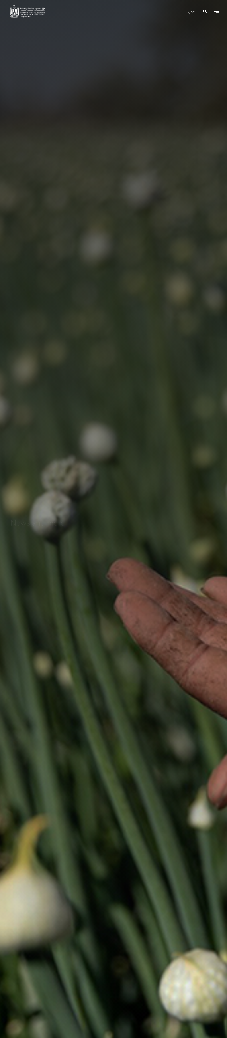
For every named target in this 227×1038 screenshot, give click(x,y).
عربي (191, 11)
